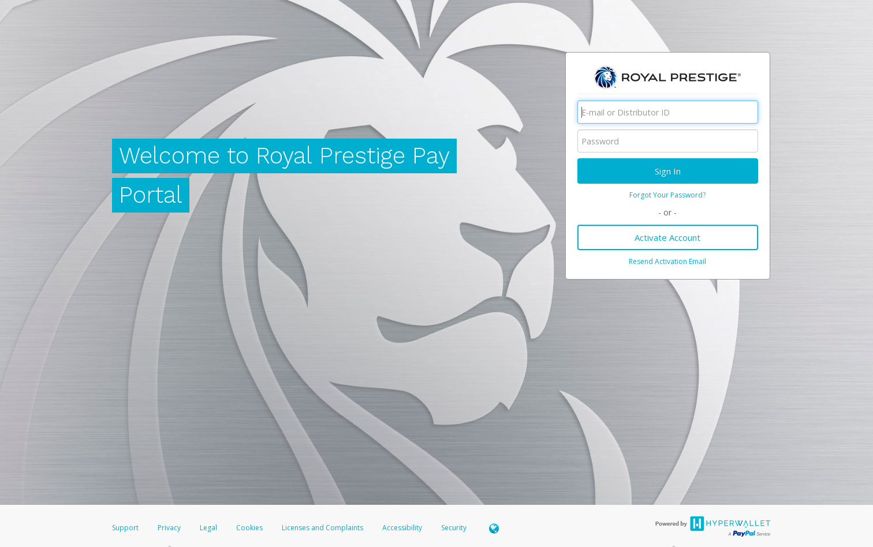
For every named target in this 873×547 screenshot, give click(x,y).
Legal (208, 528)
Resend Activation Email (667, 261)
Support (125, 528)
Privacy (169, 528)
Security (454, 528)
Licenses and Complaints (323, 528)
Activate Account (667, 237)
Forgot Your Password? (667, 195)
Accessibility (402, 528)
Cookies (249, 528)
